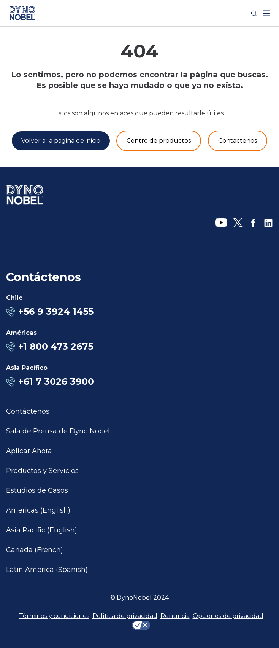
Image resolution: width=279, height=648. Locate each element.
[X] (238, 223)
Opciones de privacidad (228, 615)
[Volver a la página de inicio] (61, 140)
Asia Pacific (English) (41, 530)
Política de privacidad (124, 615)
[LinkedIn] (268, 223)
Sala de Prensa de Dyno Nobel (58, 431)
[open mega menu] (266, 13)
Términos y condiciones (54, 615)
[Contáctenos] (237, 141)
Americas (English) (38, 510)
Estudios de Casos (37, 490)
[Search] (254, 13)
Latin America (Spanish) (47, 569)
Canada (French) (34, 550)
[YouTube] (221, 223)
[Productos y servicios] (158, 141)
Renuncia (175, 615)
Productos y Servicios (42, 470)
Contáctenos (27, 411)
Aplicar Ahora (29, 451)
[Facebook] (253, 223)
